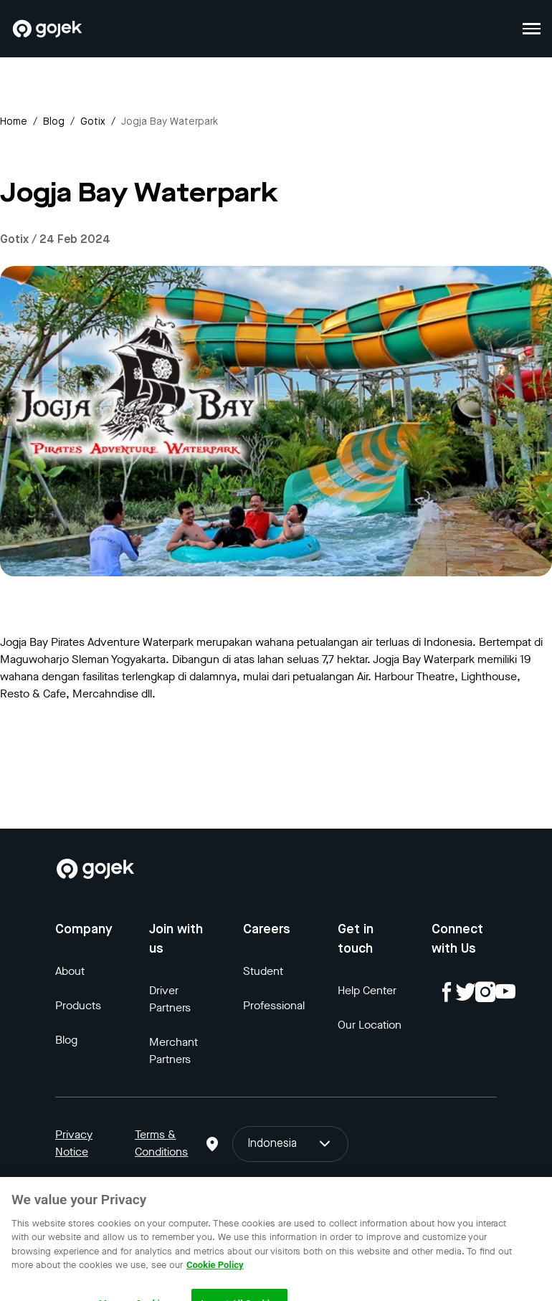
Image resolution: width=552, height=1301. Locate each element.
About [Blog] (70, 970)
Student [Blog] (263, 970)
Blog (54, 122)
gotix (92, 122)
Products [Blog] (78, 1005)
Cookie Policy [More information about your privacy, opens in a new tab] (215, 1274)
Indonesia (290, 1144)
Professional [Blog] (274, 1005)
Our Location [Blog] (369, 1024)
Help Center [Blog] (367, 990)
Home (13, 122)
